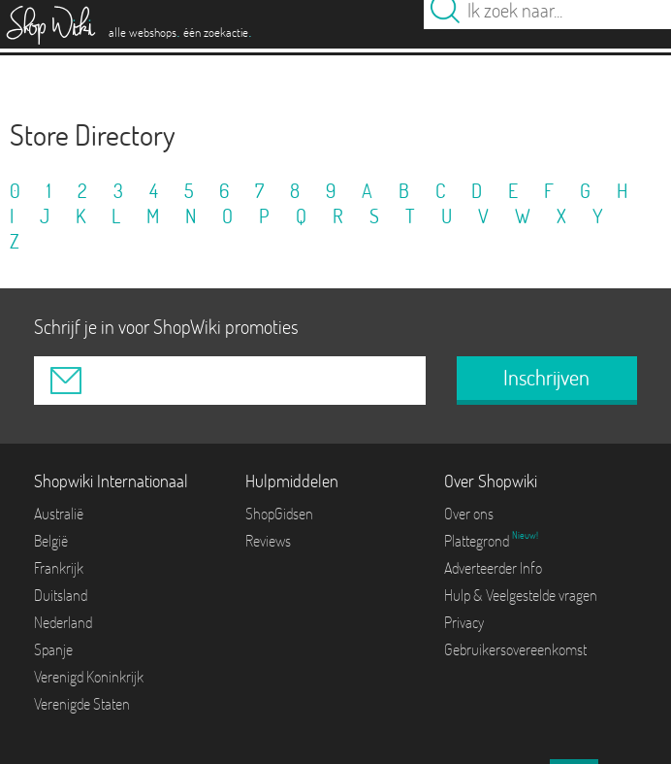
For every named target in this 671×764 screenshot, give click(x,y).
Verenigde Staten (82, 704)
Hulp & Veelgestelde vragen (520, 595)
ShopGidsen (279, 513)
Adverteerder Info (493, 568)
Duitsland (60, 595)
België (51, 540)
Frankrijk (58, 568)
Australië (58, 513)
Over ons (469, 513)
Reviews (268, 540)
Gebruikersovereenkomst (515, 649)
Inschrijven (546, 377)
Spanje (53, 649)
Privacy (464, 622)
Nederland (63, 622)
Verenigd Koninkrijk (89, 676)
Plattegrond (478, 540)
